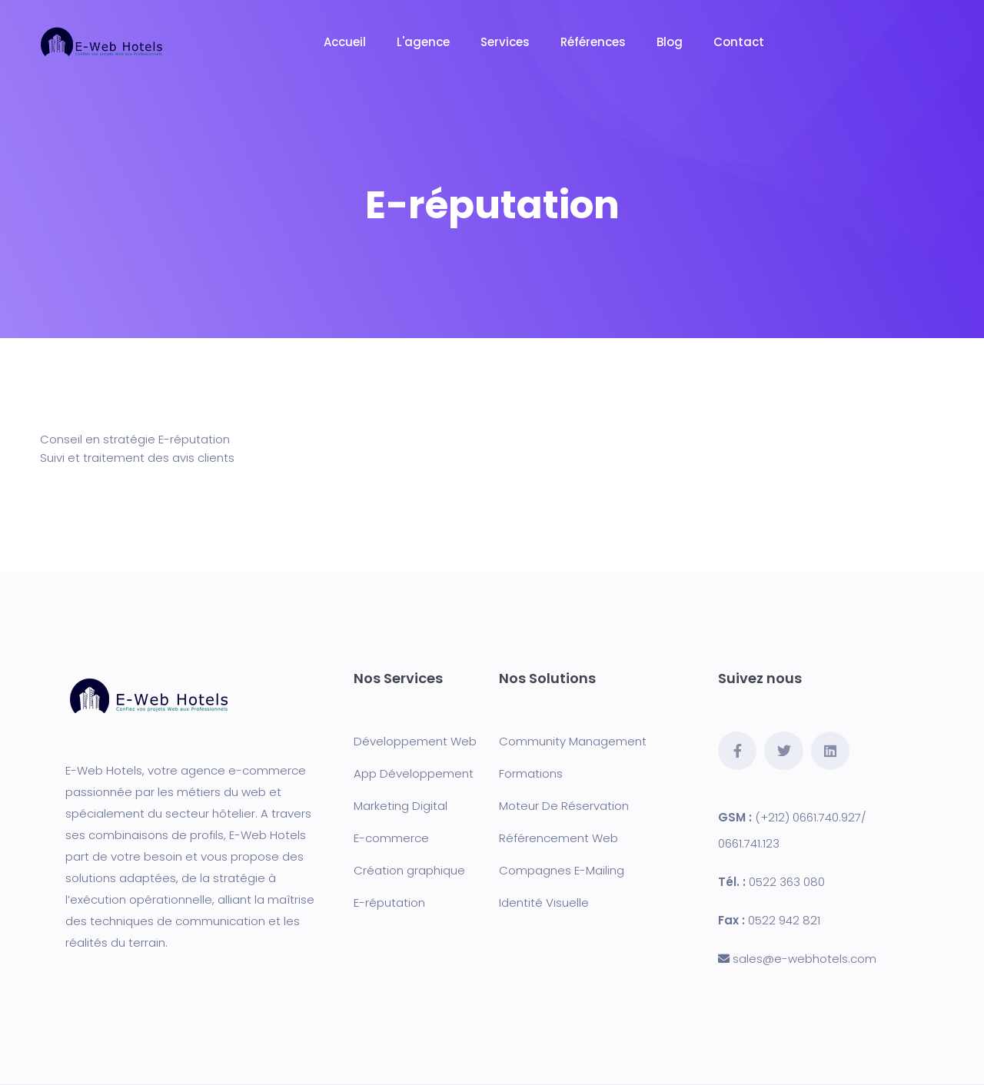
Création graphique (409, 870)
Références (593, 42)
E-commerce (391, 838)
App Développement (414, 773)
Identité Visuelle (544, 902)
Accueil (345, 42)
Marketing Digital (400, 806)
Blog (670, 42)
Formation (528, 773)
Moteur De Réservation (564, 806)
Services (505, 42)
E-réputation (389, 902)
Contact (738, 42)
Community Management (573, 741)
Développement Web (415, 741)
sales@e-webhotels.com (804, 959)
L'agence (423, 42)
